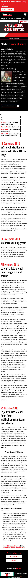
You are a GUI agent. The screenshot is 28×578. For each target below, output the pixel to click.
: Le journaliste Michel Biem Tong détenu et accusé (10, 130)
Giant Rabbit (18, 568)
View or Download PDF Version (14, 452)
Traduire (25, 21)
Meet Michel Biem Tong (9, 106)
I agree (4, 9)
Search (24, 18)
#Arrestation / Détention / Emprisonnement (14, 548)
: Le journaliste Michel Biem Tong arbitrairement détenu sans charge (10, 134)
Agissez (14, 560)
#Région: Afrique (10, 546)
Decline (10, 9)
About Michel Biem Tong (14, 38)
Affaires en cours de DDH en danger (21, 574)
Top (1, 117)
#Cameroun (17, 546)
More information (4, 6)
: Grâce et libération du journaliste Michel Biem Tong (9, 123)
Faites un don (10, 18)
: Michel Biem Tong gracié (10, 127)
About (2, 120)
